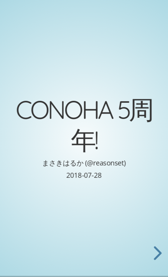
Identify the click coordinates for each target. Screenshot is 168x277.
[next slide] (156, 253)
